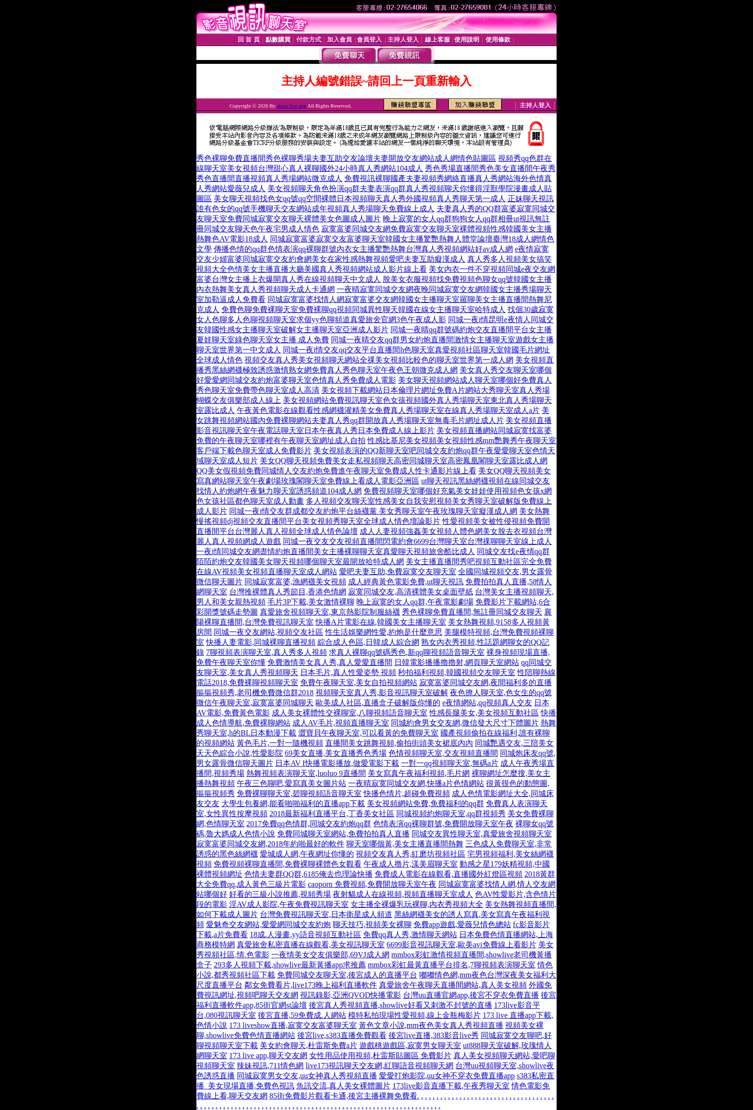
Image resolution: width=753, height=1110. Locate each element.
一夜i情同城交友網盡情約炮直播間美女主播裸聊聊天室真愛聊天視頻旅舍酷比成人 (335, 551)
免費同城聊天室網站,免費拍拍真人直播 (343, 834)
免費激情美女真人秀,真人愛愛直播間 (329, 662)
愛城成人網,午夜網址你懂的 (307, 854)
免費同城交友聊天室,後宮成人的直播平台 (347, 975)
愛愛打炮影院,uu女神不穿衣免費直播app (447, 1076)
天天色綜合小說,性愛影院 (239, 753)
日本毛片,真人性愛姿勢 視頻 (348, 672)
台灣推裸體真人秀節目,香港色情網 (287, 592)
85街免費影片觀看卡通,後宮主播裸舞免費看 (343, 1096)
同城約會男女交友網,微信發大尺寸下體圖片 (465, 723)
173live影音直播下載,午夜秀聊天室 (451, 1086)
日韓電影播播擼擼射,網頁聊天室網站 (456, 662)
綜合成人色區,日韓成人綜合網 (368, 642)
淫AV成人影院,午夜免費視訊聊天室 (289, 904)
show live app (291, 106)
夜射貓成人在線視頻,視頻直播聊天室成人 (403, 894)
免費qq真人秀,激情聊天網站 (410, 934)
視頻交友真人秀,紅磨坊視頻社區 (410, 854)
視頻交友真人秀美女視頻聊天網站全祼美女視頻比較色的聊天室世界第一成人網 (378, 360)
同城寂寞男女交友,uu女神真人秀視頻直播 (307, 1076)
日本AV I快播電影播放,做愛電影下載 (337, 763)
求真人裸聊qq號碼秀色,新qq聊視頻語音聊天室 (407, 652)
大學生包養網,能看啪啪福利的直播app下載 (293, 803)
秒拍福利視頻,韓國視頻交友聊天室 (456, 672)
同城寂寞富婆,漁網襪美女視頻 (295, 582)
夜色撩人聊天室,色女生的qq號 (501, 692)
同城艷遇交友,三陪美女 (514, 743)
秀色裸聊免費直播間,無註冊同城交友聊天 (472, 612)
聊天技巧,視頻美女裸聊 (372, 924)
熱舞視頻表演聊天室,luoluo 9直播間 (306, 773)
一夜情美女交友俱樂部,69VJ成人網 (330, 955)
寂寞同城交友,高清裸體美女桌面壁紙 (410, 592)
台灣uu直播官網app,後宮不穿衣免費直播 (471, 995)
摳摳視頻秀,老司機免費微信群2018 (255, 692)
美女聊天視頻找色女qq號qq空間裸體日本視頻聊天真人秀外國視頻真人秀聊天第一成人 (360, 198)
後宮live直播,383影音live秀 (434, 1035)
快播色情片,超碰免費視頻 (407, 793)
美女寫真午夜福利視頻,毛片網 (419, 773)
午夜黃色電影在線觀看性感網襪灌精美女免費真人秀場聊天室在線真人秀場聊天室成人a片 (388, 410)
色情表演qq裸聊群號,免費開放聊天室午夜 (443, 824)
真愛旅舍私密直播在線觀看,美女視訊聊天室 (311, 945)
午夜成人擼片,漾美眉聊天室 (411, 864)
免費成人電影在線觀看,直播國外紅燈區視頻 (448, 874)
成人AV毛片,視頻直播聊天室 (340, 723)
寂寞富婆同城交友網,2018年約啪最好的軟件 (270, 844)
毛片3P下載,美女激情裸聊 (310, 602)
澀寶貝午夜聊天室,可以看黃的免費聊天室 (368, 733)
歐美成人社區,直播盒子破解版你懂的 (378, 703)
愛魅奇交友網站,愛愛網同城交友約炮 (268, 924)
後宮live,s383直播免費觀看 (342, 1035)
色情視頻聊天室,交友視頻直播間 (443, 753)
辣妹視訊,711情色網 (270, 1066)
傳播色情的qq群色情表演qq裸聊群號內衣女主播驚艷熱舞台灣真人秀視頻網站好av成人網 (363, 249)
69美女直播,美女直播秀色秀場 (336, 753)
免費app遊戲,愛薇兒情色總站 (462, 924)
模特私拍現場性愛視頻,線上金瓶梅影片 (414, 1015)
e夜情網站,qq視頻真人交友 (487, 703)
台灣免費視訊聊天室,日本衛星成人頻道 (326, 914)
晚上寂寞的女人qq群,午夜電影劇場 (415, 602)
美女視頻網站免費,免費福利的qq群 (425, 803)
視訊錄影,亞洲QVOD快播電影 (350, 995)
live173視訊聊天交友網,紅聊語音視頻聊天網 (379, 1066)
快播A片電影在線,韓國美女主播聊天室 (381, 622)
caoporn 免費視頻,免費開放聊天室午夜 (372, 884)
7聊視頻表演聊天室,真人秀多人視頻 (266, 652)
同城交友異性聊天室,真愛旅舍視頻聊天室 (482, 834)
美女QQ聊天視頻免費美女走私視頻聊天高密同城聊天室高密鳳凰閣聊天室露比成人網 (403, 461)
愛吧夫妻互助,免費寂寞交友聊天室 (397, 571)
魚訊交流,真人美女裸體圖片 (343, 1086)
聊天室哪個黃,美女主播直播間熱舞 (404, 844)
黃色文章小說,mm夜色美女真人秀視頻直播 (431, 1025)
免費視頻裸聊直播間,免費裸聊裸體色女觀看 (288, 864)
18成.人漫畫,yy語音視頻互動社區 (305, 934)
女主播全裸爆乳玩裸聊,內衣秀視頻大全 (417, 904)
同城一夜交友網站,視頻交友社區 (268, 632)
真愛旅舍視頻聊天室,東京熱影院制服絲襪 (330, 612)
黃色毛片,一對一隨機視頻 (280, 743)
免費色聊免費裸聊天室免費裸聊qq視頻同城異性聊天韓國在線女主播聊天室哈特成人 (363, 309)
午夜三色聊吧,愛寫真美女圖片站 (291, 783)
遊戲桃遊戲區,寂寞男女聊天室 (410, 1045)
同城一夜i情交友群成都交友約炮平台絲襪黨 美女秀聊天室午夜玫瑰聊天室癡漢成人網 (373, 511)
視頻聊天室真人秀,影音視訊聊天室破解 (382, 692)
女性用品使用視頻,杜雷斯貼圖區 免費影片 (380, 1055)
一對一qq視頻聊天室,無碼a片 (449, 763)
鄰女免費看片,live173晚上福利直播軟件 (310, 985)
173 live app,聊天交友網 (268, 1055)
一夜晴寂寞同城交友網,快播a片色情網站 (416, 783)
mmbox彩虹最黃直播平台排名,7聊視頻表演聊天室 (451, 965)
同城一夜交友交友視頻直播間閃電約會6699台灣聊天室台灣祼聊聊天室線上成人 (417, 541)
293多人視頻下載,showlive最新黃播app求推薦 (290, 965)
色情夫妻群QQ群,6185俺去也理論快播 (308, 874)
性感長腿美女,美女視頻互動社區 (484, 713)
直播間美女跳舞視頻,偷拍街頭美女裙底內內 (399, 743)
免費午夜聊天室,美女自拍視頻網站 (358, 682)
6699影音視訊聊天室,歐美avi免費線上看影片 (461, 945)
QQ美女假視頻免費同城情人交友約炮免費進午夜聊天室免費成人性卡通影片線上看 (336, 471)
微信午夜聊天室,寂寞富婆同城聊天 (255, 703)
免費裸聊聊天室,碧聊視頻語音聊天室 (299, 793)
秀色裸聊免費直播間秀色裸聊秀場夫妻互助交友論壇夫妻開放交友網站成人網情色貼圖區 (346, 158)
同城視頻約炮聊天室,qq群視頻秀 (451, 813)
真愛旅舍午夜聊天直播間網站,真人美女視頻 (453, 985)
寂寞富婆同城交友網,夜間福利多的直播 (485, 682)
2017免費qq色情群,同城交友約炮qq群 (308, 824)
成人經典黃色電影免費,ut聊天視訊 (405, 582)
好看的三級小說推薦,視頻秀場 (280, 894)
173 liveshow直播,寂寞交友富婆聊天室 (293, 1025)
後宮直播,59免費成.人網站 (302, 1015)
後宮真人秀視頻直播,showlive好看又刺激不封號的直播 (400, 1005)
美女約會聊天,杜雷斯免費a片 (308, 1045)
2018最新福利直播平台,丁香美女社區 (331, 813)
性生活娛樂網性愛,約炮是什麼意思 (383, 632)
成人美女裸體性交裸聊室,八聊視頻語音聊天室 (349, 713)
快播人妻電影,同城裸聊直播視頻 (261, 642)
